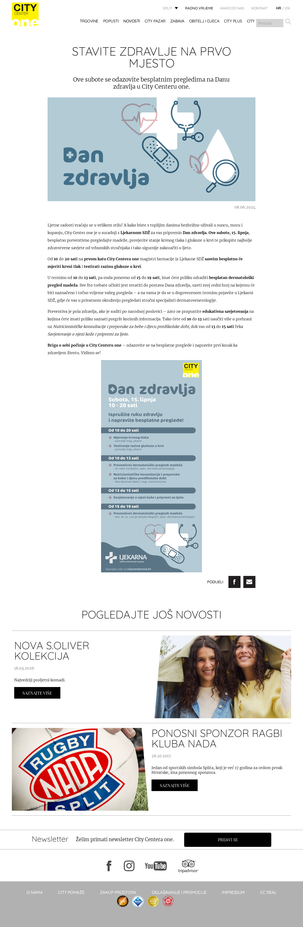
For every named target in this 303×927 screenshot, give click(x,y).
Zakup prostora (118, 892)
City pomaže (71, 892)
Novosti (132, 21)
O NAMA (35, 892)
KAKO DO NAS (232, 8)
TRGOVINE (89, 21)
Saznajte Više (37, 693)
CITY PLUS (233, 21)
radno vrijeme (199, 8)
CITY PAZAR (155, 21)
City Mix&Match (262, 21)
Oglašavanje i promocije (179, 892)
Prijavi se (229, 839)
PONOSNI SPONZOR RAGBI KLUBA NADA (217, 738)
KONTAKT (259, 8)
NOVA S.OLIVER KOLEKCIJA (51, 650)
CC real (268, 892)
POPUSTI (111, 21)
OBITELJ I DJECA (204, 21)
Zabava (177, 21)
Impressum (233, 892)
